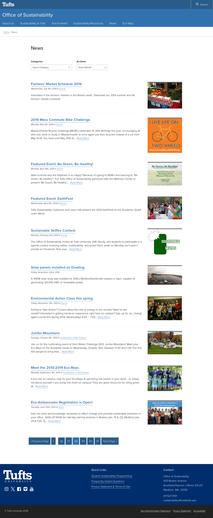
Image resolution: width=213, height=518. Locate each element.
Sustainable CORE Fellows (73, 337)
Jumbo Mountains (45, 333)
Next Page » (110, 441)
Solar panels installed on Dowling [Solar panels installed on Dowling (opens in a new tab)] (57, 267)
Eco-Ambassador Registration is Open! (62, 402)
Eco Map (128, 23)
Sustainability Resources (88, 23)
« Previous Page (39, 441)
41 (97, 441)
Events (62, 88)
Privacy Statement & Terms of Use (110, 486)
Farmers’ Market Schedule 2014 (56, 84)
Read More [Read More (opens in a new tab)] (42, 386)
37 (68, 441)
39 (83, 441)
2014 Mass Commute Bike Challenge (60, 119)
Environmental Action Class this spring (62, 298)
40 (90, 441)
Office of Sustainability (27, 15)
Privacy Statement (182, 511)
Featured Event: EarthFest (52, 198)
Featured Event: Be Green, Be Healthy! (62, 164)
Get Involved (59, 23)
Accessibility (199, 511)
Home (6, 32)
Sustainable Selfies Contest (53, 230)
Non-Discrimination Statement (156, 511)
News (112, 23)
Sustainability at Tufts (33, 23)
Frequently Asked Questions (107, 481)
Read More (83, 138)
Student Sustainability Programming (111, 476)
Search (202, 4)
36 (61, 441)
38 (75, 441)
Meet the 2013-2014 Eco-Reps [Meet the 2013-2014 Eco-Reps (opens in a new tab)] (55, 367)
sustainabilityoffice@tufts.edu (179, 500)
